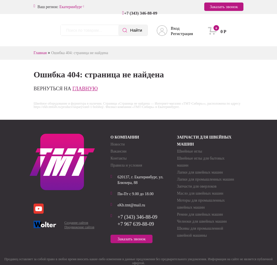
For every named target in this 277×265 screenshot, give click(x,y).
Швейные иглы (189, 151)
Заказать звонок (224, 6)
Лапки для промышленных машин (205, 179)
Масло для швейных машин (200, 193)
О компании (125, 137)
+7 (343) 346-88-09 (140, 13)
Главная (40, 53)
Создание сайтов (76, 223)
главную (85, 88)
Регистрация (182, 33)
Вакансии (118, 151)
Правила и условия (126, 165)
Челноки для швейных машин (202, 221)
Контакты (119, 158)
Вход (175, 28)
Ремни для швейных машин (200, 214)
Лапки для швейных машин (200, 172)
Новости (118, 144)
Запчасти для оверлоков (197, 186)
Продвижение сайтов (79, 227)
